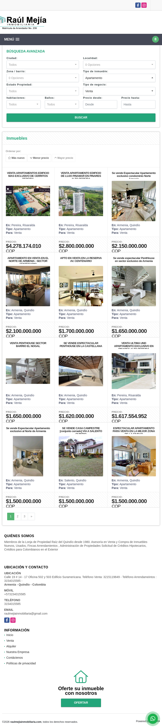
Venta (10, 640)
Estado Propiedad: (19, 84)
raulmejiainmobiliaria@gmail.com (26, 613)
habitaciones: (16, 97)
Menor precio (39, 158)
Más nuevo (16, 158)
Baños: (50, 97)
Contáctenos (14, 657)
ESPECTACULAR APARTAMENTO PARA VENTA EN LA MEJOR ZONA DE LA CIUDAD (134, 431)
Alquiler (11, 646)
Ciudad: (12, 58)
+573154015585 (15, 594)
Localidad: (90, 58)
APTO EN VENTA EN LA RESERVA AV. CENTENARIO (81, 259)
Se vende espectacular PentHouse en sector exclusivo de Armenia (133, 259)
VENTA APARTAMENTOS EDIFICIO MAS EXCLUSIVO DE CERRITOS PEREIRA (28, 175)
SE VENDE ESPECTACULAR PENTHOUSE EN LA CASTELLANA (81, 345)
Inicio (9, 635)
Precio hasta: (130, 97)
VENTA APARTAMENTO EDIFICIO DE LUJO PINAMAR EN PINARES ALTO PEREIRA (81, 175)
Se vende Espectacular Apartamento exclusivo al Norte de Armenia (28, 430)
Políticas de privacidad (21, 663)
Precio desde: (92, 97)
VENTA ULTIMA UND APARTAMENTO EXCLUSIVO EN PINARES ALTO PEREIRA (133, 346)
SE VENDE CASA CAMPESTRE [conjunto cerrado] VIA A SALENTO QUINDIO (81, 431)
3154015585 (12, 604)
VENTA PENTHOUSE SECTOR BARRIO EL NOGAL (28, 345)
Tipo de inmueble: (95, 71)
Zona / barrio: (16, 71)
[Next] (31, 516)
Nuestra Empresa (17, 652)
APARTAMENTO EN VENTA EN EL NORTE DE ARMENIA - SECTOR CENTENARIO (28, 260)
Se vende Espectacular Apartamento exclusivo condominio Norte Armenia (134, 175)
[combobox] (43, 64)
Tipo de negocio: (95, 84)
